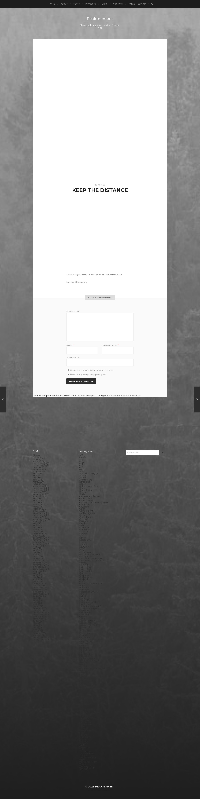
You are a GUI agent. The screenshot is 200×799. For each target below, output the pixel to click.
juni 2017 (37, 550)
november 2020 (41, 465)
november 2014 (41, 614)
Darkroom (84, 521)
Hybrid (82, 596)
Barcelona (84, 482)
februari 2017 (39, 558)
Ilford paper (85, 604)
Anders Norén (104, 790)
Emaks (82, 542)
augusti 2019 (39, 496)
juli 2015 (37, 598)
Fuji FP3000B (86, 571)
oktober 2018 (40, 517)
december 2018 (41, 513)
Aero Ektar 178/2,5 (88, 473)
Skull (82, 728)
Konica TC (84, 631)
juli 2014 (37, 623)
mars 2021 (38, 457)
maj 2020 (37, 477)
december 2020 (41, 463)
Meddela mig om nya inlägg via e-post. (88, 375)
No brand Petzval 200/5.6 (92, 668)
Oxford (83, 677)
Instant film (85, 612)
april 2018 (38, 529)
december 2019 (41, 488)
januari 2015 (39, 610)
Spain (82, 733)
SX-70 (82, 745)
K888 (82, 619)
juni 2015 (37, 600)
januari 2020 (39, 486)
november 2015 (41, 589)
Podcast (83, 695)
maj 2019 (37, 502)
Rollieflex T (85, 716)
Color (82, 509)
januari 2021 (39, 461)
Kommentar (73, 311)
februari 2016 (39, 583)
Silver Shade (85, 724)
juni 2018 (37, 525)
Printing (83, 706)
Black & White (86, 490)
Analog (70, 282)
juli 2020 (37, 473)
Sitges (82, 726)
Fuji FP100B (85, 567)
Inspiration (84, 610)
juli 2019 (37, 498)
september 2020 (41, 469)
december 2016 (41, 563)
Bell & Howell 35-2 (88, 486)
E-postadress (110, 345)
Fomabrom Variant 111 (90, 554)
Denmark (84, 527)
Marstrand (84, 654)
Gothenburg (86, 577)
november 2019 (41, 490)
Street (82, 739)
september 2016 (41, 569)
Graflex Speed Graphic (90, 583)
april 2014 (38, 629)
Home (52, 4)
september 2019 (41, 494)
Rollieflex (84, 714)
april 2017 (38, 554)
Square (83, 735)
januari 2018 (39, 536)
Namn (70, 345)
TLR (81, 749)
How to (83, 594)
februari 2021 (39, 459)
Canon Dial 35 (86, 498)
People (83, 683)
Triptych (83, 755)
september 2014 (41, 619)
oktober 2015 (39, 592)
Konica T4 (84, 629)
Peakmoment (100, 18)
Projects (90, 4)
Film (81, 550)
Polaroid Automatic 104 (91, 697)
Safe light (84, 718)
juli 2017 (37, 548)
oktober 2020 (40, 467)
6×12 (81, 461)
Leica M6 (83, 643)
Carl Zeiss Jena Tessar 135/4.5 (93, 502)
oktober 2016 (39, 567)
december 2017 (41, 538)
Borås (82, 494)
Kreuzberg (85, 633)
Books (82, 492)
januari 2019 (39, 511)
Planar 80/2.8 (86, 691)
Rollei (82, 708)
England (83, 544)
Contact (118, 4)
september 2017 (41, 544)
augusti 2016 (39, 571)
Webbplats (72, 357)
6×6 (81, 465)
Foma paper (85, 552)
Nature (83, 662)
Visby (82, 760)
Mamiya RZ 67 (86, 650)
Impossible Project (88, 608)
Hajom (82, 585)
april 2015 (37, 604)
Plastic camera (86, 693)
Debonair (84, 525)
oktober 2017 (39, 542)
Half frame (84, 587)
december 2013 (41, 637)
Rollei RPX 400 (87, 710)
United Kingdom (87, 757)
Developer (84, 529)
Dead (82, 523)
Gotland (83, 579)
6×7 (81, 467)
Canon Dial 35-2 (87, 500)
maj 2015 (37, 602)
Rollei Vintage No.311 (89, 712)
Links (105, 4)
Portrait (83, 704)
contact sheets (87, 513)
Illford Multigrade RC (90, 606)
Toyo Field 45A (86, 753)
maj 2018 (37, 527)
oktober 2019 (39, 492)
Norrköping (85, 672)
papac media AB (137, 4)
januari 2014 (39, 635)
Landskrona (85, 639)
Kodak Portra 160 (88, 621)
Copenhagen (86, 517)
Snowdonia (85, 731)
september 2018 (41, 519)
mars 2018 (38, 531)
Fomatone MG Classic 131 (92, 560)
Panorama (84, 679)
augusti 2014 (39, 621)
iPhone (83, 616)
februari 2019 (39, 509)
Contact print (86, 511)
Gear (81, 573)
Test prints (84, 747)
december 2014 (41, 612)
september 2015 (41, 594)
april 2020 (38, 480)
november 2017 (41, 540)
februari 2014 (39, 633)
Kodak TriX (85, 627)
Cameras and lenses (89, 496)
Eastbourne (85, 540)
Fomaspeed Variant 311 (91, 558)
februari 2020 (40, 484)
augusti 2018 (39, 521)
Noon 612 (84, 670)
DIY (81, 536)
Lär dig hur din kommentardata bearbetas (118, 395)
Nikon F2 (83, 666)
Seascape (84, 720)
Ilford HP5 (84, 600)
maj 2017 (37, 552)
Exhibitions (84, 546)
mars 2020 (38, 482)
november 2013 (41, 639)
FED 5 (82, 548)
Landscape (84, 637)
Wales (82, 764)
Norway (83, 675)
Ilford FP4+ (85, 598)
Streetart (84, 741)
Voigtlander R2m (88, 762)
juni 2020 (38, 475)
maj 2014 (37, 627)
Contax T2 (84, 515)
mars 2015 (38, 606)
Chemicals (84, 504)
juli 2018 (37, 523)
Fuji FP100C (85, 569)
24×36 (82, 457)
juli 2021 (37, 455)
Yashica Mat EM (87, 768)
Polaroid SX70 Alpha (90, 701)
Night (82, 664)
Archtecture (85, 480)
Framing (83, 565)
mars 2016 (38, 581)
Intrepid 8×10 (86, 614)
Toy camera (85, 751)
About (64, 4)
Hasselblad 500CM (88, 592)
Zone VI (83, 770)
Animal (82, 477)
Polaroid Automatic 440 (91, 699)
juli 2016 (37, 573)
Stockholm (85, 737)
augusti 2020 (40, 471)
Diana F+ (83, 531)
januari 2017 (39, 560)
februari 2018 (40, 533)
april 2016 (37, 579)
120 (81, 455)
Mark (82, 652)
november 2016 (41, 565)
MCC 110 (83, 656)
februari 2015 (39, 608)
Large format (86, 641)
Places (82, 689)
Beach (82, 484)
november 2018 (41, 515)
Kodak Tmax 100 (87, 623)
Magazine (84, 648)
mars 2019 (38, 507)
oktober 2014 (39, 616)
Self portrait (85, 722)
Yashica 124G (85, 766)
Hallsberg (84, 589)
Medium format (87, 658)
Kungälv (83, 635)
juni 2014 (37, 625)
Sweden (83, 743)
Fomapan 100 (86, 556)
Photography (81, 282)
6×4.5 (81, 463)
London (83, 645)
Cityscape (84, 507)
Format (83, 563)
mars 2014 (38, 631)
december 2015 (41, 587)
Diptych (83, 533)
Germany (84, 575)
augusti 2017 (39, 546)
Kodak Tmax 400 (88, 625)
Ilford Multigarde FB (90, 602)
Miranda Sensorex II (89, 660)
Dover (82, 538)
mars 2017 (38, 556)
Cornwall (84, 519)
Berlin (82, 488)
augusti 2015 (39, 596)
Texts (76, 4)
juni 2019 (37, 500)
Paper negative (87, 681)
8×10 (81, 469)
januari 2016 (39, 585)
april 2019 (38, 504)
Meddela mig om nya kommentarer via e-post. (91, 370)
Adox (82, 471)
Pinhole (83, 687)
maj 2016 (37, 577)
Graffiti (82, 581)
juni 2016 (37, 575)
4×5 (81, 459)
